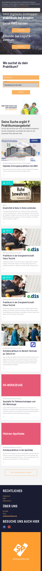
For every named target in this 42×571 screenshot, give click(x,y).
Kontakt (5, 511)
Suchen (21, 92)
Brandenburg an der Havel (21, 85)
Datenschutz (7, 501)
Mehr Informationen (23, 6)
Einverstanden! (21, 9)
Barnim (21, 81)
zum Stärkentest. (11, 110)
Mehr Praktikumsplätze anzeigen (21, 472)
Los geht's (21, 30)
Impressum (6, 496)
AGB (4, 498)
